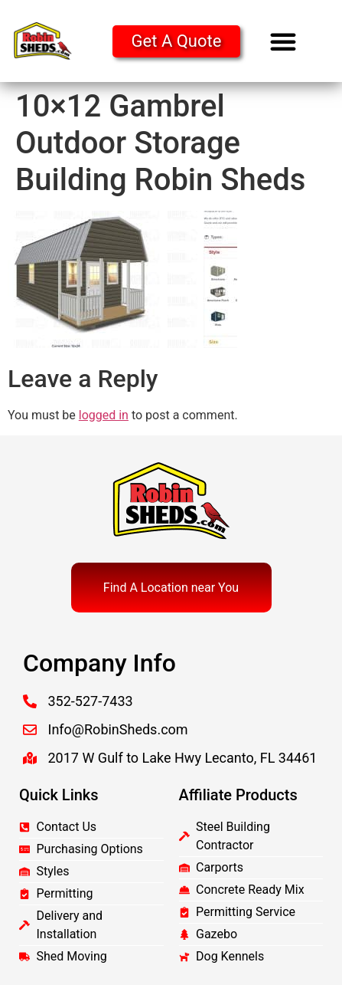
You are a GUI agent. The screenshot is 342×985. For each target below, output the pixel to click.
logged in (104, 415)
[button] (283, 41)
